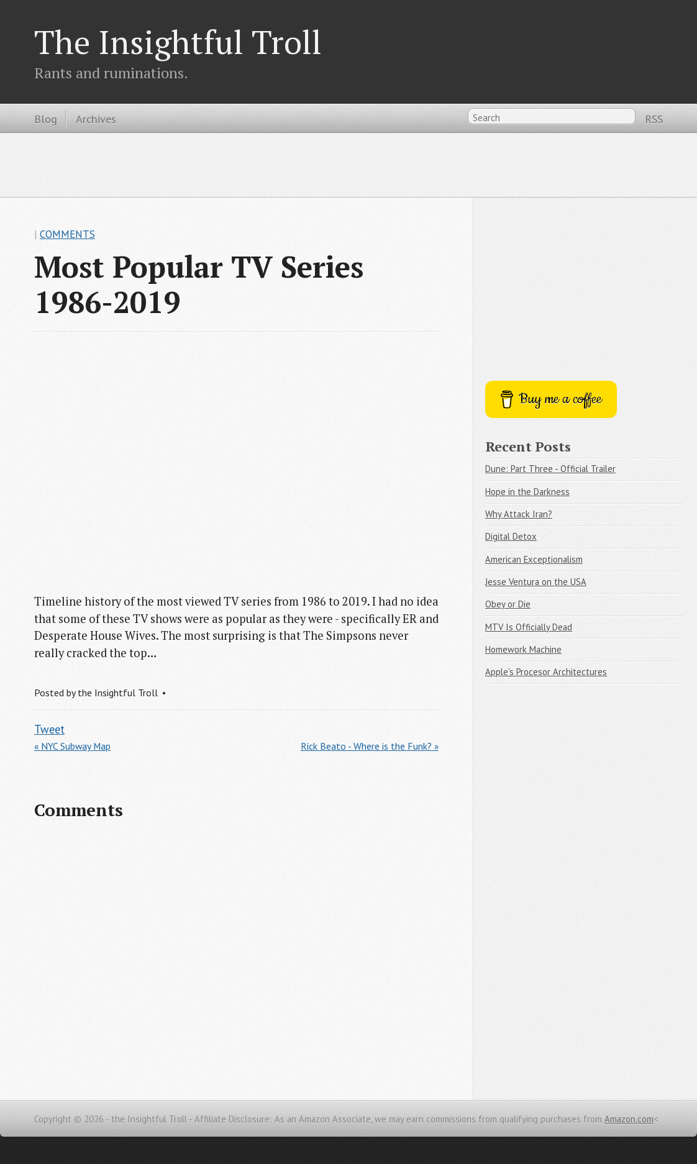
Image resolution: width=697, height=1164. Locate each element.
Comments (67, 234)
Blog (45, 118)
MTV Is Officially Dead (528, 627)
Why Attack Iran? (518, 514)
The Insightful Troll (178, 41)
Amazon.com (629, 1119)
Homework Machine (523, 649)
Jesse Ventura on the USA (535, 582)
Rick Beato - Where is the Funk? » (370, 746)
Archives (96, 118)
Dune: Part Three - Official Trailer (550, 469)
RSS (654, 118)
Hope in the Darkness (527, 492)
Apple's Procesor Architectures (546, 672)
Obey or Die (508, 604)
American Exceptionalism (534, 559)
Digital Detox (511, 536)
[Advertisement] (348, 164)
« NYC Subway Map (72, 746)
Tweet (49, 729)
